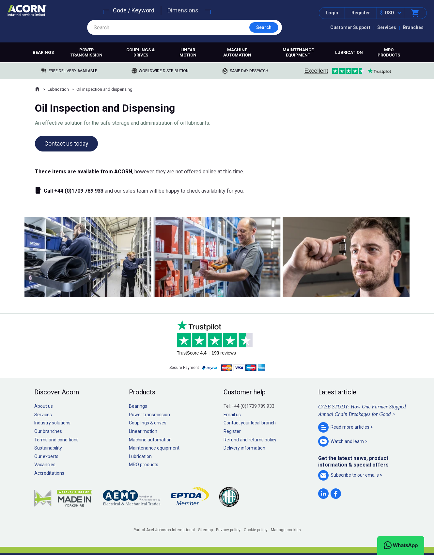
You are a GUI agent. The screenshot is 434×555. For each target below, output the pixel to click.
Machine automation (237, 52)
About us (43, 406)
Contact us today (66, 143)
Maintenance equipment (298, 52)
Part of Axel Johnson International (164, 530)
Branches (413, 27)
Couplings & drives (140, 52)
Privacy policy (228, 530)
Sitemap (205, 530)
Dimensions (182, 10)
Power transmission (86, 52)
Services (386, 27)
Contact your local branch (250, 422)
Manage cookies (286, 530)
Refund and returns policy (250, 439)
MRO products (389, 52)
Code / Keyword (133, 10)
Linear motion (187, 52)
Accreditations (49, 473)
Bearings (43, 52)
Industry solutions (52, 422)
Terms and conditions (56, 439)
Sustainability (48, 448)
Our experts (46, 456)
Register (360, 12)
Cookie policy (256, 530)
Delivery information (244, 448)
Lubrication (349, 52)
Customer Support (350, 27)
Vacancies (44, 464)
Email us (232, 414)
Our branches (48, 431)
